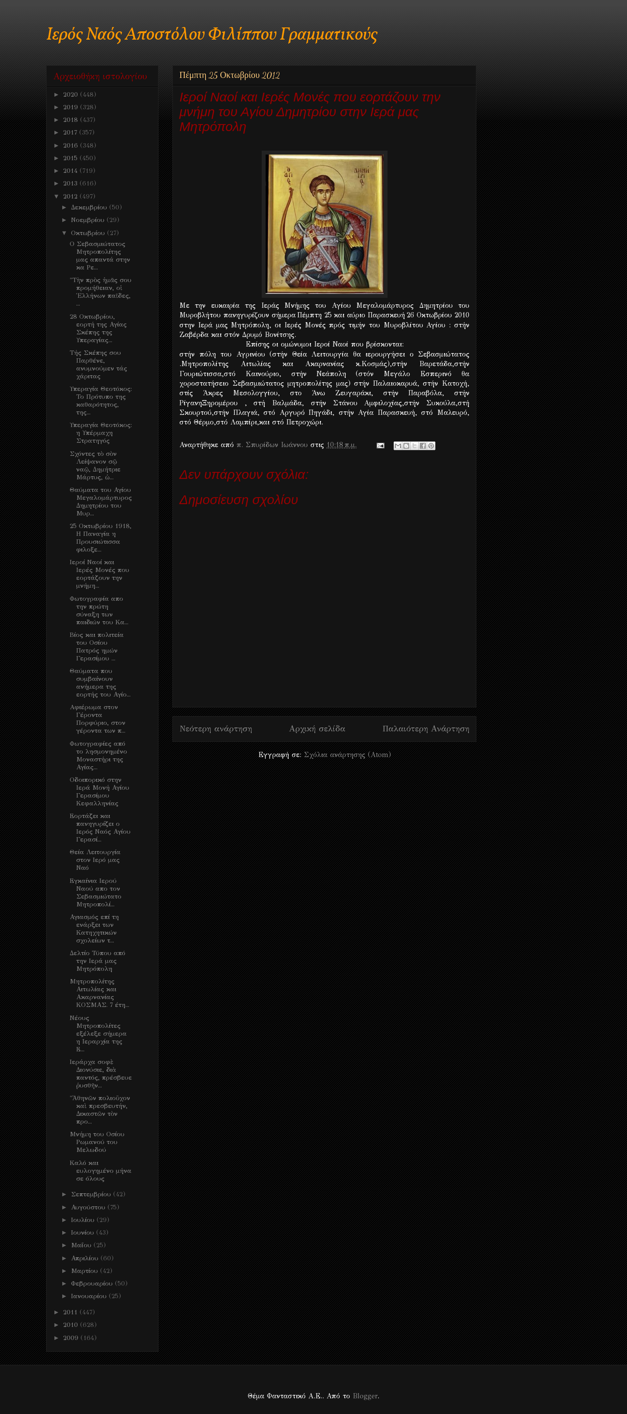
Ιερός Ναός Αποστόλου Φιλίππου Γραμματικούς (212, 35)
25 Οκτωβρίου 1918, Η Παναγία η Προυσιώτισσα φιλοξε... (100, 537)
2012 (71, 196)
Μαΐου (82, 1245)
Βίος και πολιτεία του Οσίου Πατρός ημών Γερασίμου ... (97, 646)
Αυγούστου (89, 1207)
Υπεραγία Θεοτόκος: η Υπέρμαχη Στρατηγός (101, 432)
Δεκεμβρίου (90, 207)
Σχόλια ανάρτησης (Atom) (347, 755)
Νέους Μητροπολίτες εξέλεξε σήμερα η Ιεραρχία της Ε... (98, 1033)
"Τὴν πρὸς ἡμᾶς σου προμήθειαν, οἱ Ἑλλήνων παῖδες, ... (100, 291)
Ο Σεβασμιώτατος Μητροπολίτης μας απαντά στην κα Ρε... (100, 255)
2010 (71, 1325)
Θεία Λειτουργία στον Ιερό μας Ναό (95, 860)
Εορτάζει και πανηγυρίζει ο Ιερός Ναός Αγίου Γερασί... (100, 827)
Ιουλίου (84, 1220)
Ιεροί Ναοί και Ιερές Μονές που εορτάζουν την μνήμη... (99, 573)
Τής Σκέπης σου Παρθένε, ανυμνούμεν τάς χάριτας (98, 364)
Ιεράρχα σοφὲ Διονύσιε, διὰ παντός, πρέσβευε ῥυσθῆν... (101, 1073)
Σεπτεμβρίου (92, 1194)
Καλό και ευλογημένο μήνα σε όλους (100, 1170)
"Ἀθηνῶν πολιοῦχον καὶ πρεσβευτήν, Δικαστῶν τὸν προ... (100, 1109)
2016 (71, 145)
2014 (71, 171)
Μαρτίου (85, 1271)
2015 (71, 158)
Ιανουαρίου (90, 1296)
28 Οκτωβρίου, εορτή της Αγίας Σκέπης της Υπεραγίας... (98, 328)
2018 (71, 120)
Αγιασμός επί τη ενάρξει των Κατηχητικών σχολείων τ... (94, 928)
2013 (71, 183)
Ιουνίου (83, 1232)
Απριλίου (86, 1258)
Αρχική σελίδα (317, 729)
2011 (71, 1312)
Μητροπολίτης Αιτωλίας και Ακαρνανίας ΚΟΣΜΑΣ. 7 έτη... (99, 993)
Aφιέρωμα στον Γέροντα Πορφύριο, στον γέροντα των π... (97, 718)
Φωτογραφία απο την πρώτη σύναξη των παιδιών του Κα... (99, 610)
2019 (71, 107)
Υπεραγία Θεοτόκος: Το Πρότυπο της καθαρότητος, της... (101, 400)
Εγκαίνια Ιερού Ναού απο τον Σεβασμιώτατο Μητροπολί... (95, 892)
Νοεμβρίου (89, 220)
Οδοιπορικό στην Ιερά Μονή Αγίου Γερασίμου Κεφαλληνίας (99, 791)
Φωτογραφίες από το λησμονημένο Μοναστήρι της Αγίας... (98, 755)
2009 (72, 1338)
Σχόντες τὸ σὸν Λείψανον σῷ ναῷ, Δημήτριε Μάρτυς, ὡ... (95, 465)
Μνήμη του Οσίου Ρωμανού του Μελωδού (97, 1142)
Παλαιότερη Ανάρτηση (425, 729)
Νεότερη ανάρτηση (215, 729)
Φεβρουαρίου (93, 1283)
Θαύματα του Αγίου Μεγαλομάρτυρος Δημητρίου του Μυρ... (101, 501)
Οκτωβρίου (89, 233)
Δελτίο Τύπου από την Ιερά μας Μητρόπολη (97, 961)
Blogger (365, 1396)
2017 (71, 132)
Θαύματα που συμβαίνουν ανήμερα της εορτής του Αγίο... (100, 682)
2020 (71, 94)
